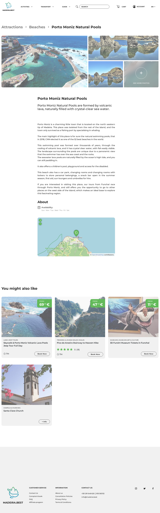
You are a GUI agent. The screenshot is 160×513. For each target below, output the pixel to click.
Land (6, 340)
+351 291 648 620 (88, 493)
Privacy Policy (60, 499)
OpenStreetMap (98, 255)
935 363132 (100, 493)
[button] (31, 7)
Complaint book (35, 496)
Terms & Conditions (63, 502)
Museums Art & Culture (129, 340)
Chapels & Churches (12, 408)
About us (59, 493)
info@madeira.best (89, 497)
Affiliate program (36, 502)
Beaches (37, 27)
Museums (114, 340)
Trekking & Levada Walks (67, 340)
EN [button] (152, 7)
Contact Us (33, 493)
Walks (81, 340)
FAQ (31, 499)
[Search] (94, 7)
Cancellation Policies (63, 496)
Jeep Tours (13, 340)
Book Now (42, 354)
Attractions (12, 27)
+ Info (44, 422)
